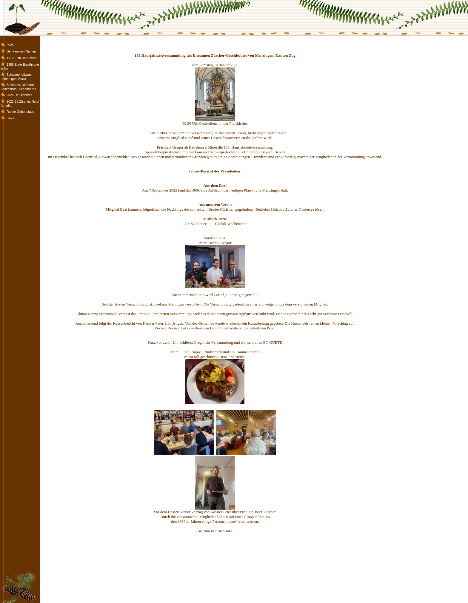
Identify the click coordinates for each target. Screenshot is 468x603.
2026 (10, 45)
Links (10, 118)
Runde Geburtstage (20, 111)
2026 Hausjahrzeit (19, 95)
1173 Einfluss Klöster (21, 58)
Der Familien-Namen (21, 51)
